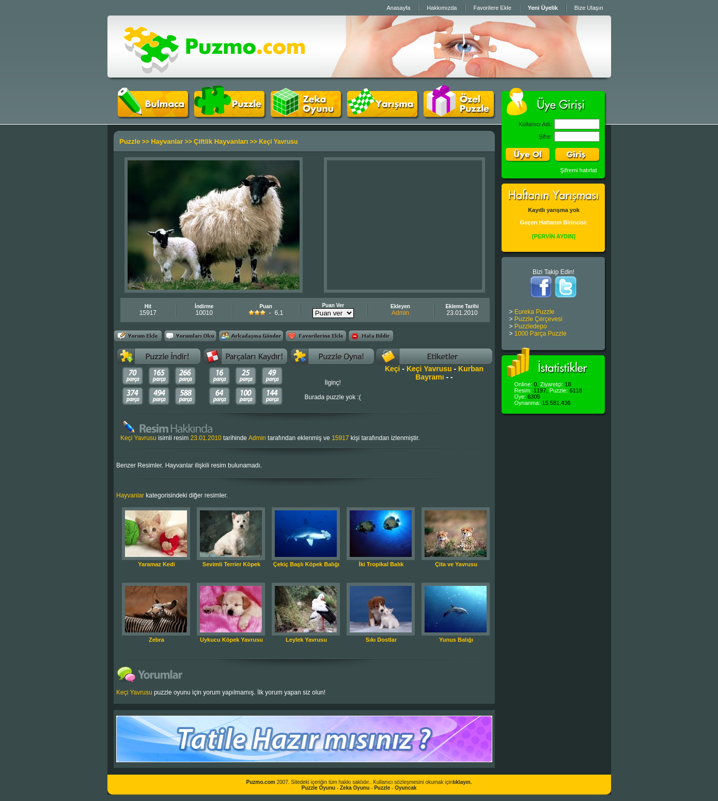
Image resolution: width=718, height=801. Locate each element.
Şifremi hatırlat (578, 170)
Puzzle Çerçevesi (538, 319)
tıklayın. (462, 782)
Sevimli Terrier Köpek (231, 564)
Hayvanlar (167, 141)
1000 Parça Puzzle (540, 333)
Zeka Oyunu (354, 788)
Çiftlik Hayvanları (221, 141)
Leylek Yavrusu (306, 640)
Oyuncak (405, 788)
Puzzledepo (530, 326)
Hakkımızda (442, 8)
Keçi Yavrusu (429, 369)
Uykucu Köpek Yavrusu (231, 640)
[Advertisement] (404, 225)
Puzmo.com (260, 782)
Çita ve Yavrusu (456, 564)
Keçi (392, 369)
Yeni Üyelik (543, 8)
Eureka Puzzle (534, 311)
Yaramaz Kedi (156, 564)
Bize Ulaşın (588, 8)
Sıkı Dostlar (381, 640)
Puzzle (129, 141)
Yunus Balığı (456, 640)
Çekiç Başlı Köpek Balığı (306, 564)
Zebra (156, 640)
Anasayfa (398, 8)
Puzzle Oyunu (319, 788)
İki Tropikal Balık (381, 564)
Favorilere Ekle (492, 8)
